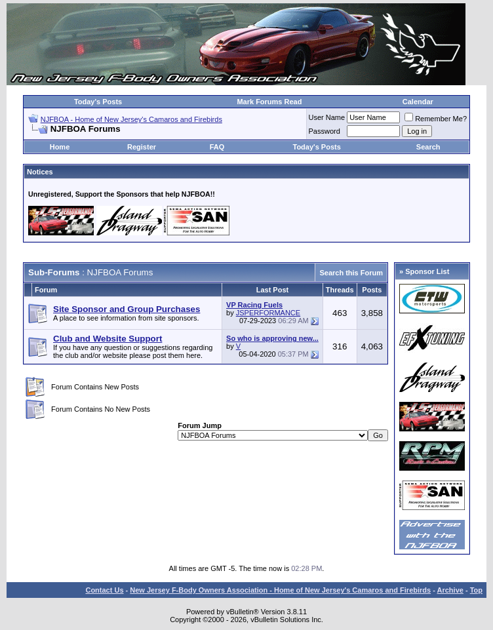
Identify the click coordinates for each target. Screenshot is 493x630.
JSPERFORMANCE (268, 313)
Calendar (418, 102)
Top (476, 590)
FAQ (217, 147)
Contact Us (104, 590)
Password (324, 131)
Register (141, 147)
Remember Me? (435, 119)
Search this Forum (351, 273)
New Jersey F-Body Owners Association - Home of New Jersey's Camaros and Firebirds (280, 590)
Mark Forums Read (269, 102)
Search (428, 147)
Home (60, 147)
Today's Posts (98, 102)
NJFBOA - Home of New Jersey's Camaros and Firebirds (131, 119)
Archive (450, 590)
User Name (327, 117)
